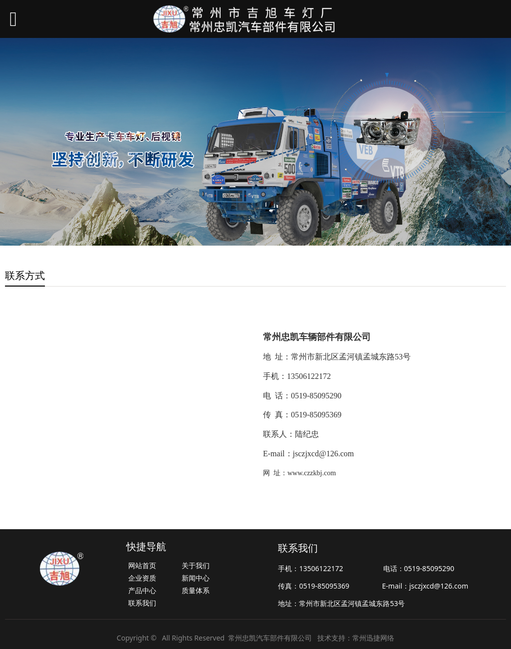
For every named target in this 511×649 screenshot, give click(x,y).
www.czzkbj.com (311, 473)
